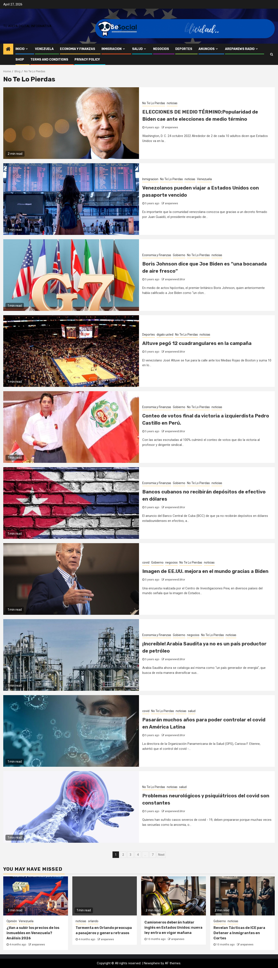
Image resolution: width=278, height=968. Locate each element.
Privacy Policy (87, 59)
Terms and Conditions (49, 59)
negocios (161, 49)
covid (145, 562)
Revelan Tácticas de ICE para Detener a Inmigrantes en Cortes (239, 933)
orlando (93, 921)
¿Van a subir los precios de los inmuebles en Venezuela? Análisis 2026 (33, 933)
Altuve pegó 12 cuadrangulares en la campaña (197, 343)
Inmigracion (111, 49)
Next (161, 854)
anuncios (207, 49)
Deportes (183, 49)
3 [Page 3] (130, 854)
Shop (19, 59)
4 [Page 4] (138, 854)
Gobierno (179, 255)
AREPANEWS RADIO (240, 49)
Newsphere (152, 963)
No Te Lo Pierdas (153, 103)
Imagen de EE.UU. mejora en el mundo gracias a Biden (205, 571)
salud (137, 49)
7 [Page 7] (153, 854)
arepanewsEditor (175, 279)
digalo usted (165, 334)
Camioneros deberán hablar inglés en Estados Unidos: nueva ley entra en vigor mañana (173, 927)
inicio (20, 49)
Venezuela (44, 49)
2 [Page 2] (123, 854)
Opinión (12, 921)
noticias (172, 103)
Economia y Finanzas (77, 49)
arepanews (171, 127)
